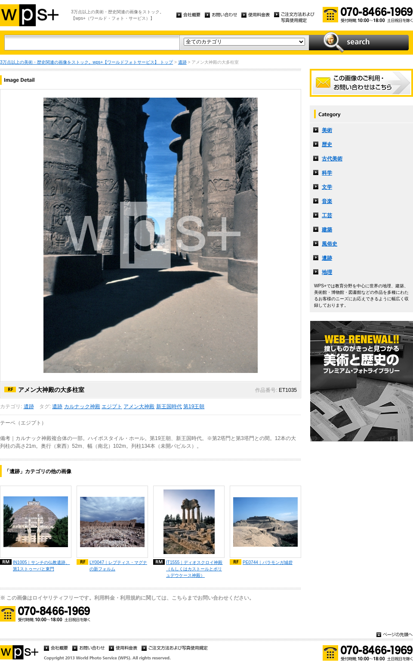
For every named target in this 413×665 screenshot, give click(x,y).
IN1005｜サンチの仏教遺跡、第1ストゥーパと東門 (41, 565)
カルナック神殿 (82, 406)
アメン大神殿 (138, 406)
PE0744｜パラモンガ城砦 (268, 562)
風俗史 (329, 244)
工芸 (327, 215)
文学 (327, 187)
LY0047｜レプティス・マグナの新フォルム (118, 565)
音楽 (327, 201)
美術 (327, 130)
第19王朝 (193, 406)
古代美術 (332, 159)
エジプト (112, 406)
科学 (327, 173)
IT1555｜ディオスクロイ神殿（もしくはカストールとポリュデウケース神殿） (194, 569)
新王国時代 (169, 406)
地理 (327, 272)
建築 (327, 230)
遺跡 (182, 62)
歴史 (327, 145)
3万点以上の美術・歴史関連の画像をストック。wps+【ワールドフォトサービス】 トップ (86, 62)
